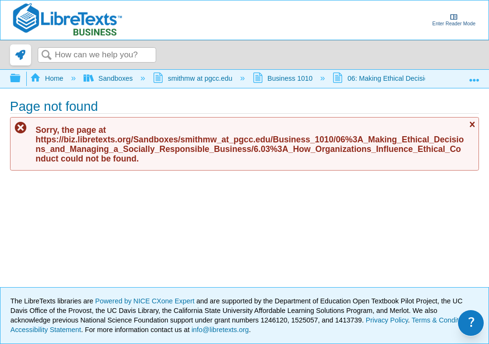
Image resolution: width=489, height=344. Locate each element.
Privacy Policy (387, 320)
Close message (472, 128)
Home (47, 78)
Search (46, 55)
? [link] (471, 323)
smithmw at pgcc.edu (193, 78)
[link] (20, 54)
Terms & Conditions (441, 320)
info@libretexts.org (219, 329)
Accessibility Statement (46, 329)
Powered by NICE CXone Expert (145, 301)
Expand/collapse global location (474, 76)
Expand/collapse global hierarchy (21, 79)
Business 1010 (284, 78)
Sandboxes (109, 78)
